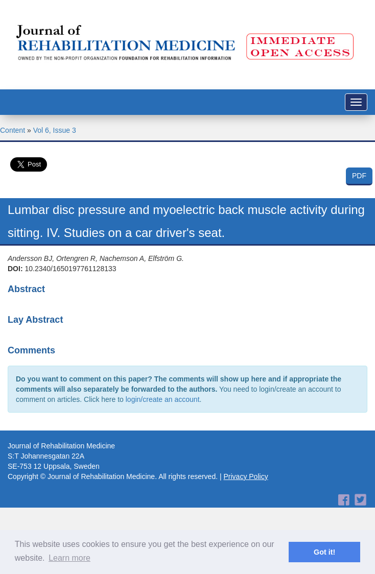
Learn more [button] (69, 558)
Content (12, 130)
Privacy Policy (246, 476)
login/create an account (163, 399)
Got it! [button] (324, 552)
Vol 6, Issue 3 (54, 130)
